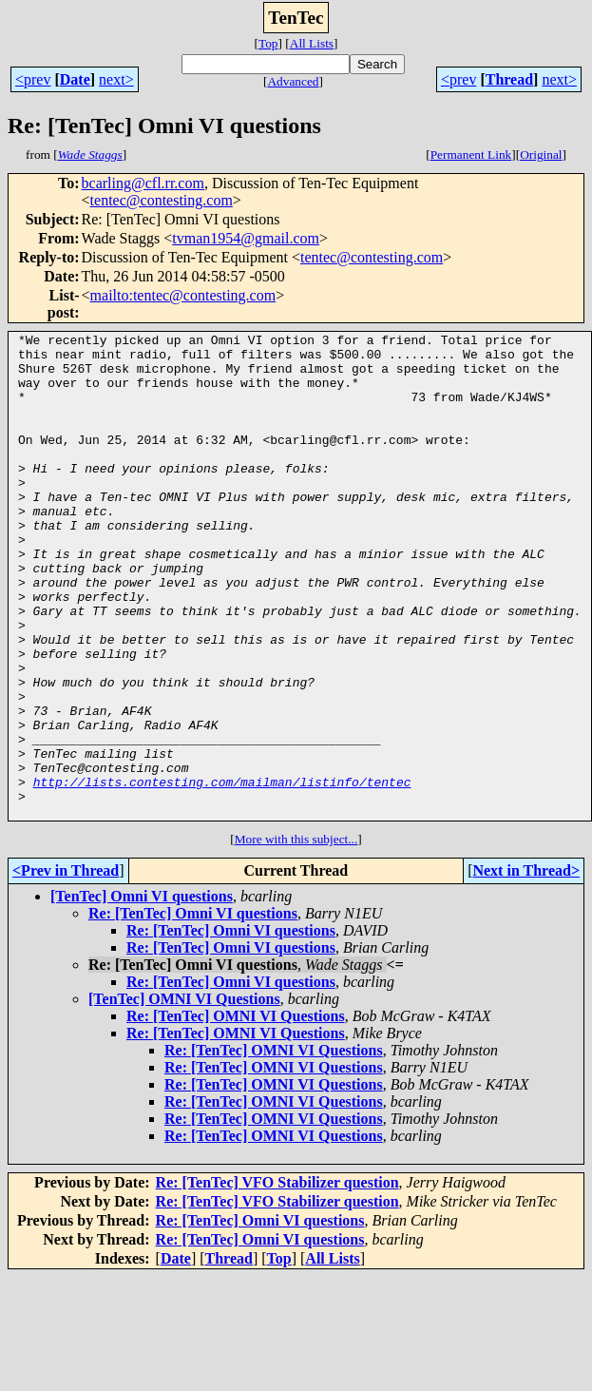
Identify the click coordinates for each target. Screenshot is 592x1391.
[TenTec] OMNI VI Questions (184, 1096)
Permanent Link (471, 154)
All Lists (312, 43)
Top (268, 43)
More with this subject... (296, 936)
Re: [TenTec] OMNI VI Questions (235, 1113)
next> (116, 79)
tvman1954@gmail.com (245, 238)
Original (541, 154)
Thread (509, 79)
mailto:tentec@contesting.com (183, 295)
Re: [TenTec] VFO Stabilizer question (277, 1279)
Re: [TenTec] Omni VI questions (192, 1010)
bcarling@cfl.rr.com (143, 183)
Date (75, 79)
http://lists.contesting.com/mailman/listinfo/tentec (222, 872)
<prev (32, 79)
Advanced (292, 81)
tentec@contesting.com (161, 200)
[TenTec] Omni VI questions (141, 993)
